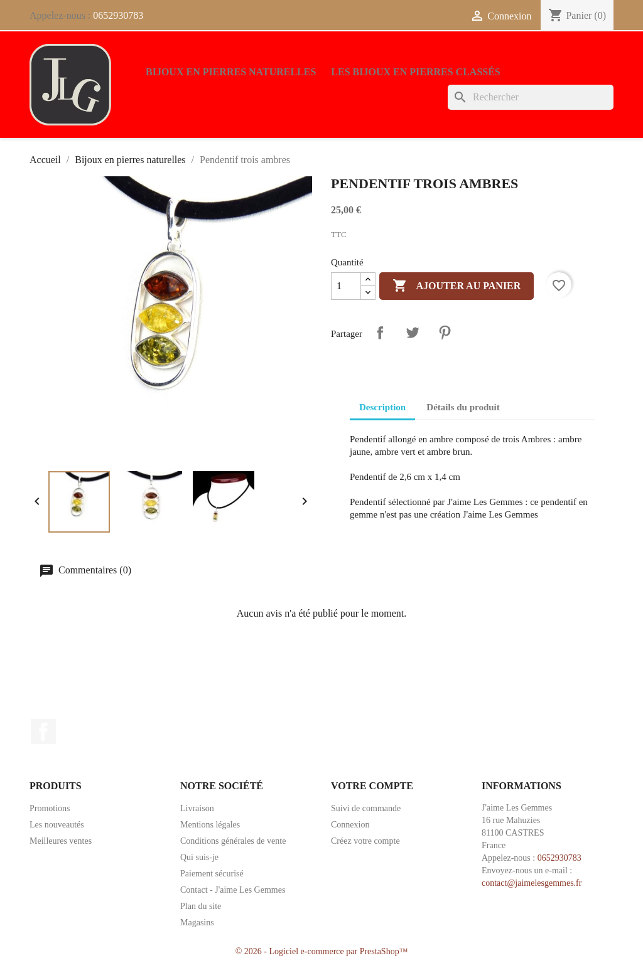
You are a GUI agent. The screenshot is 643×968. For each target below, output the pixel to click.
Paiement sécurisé (212, 873)
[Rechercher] (530, 97)
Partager (379, 332)
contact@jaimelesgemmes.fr (531, 883)
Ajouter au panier (456, 286)
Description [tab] (382, 407)
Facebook (43, 731)
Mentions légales (210, 824)
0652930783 (118, 15)
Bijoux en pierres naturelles (231, 71)
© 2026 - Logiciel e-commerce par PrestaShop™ (321, 951)
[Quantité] (346, 286)
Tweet (412, 332)
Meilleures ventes (61, 841)
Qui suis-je (199, 857)
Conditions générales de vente (233, 841)
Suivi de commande (366, 808)
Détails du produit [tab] (462, 407)
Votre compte (372, 785)
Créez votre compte (365, 841)
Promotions (50, 808)
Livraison (197, 808)
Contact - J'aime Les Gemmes (232, 890)
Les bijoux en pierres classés (415, 71)
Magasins (197, 922)
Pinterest (444, 332)
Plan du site (200, 906)
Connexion (350, 824)
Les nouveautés (57, 824)
